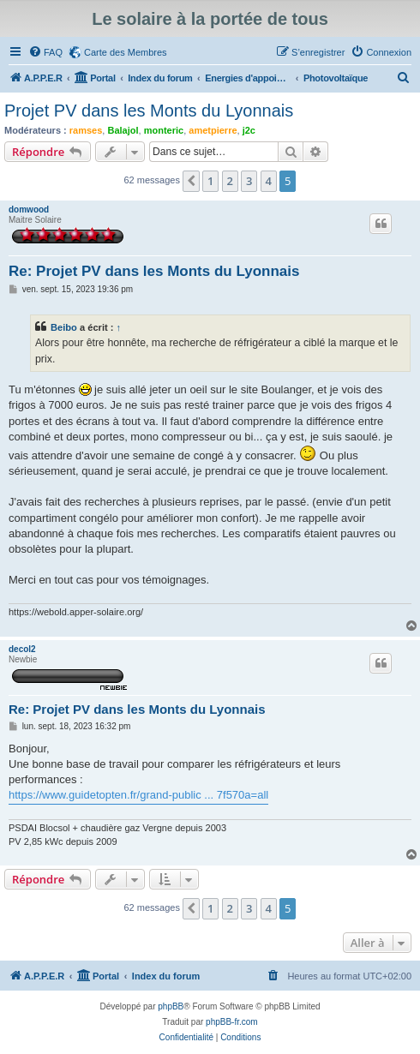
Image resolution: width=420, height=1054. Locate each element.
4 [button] (269, 181)
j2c (249, 130)
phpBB (170, 1006)
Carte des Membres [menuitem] (125, 52)
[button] (191, 181)
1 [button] (210, 181)
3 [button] (249, 181)
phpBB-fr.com (232, 1022)
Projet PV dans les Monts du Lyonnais (148, 110)
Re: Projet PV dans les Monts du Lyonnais (154, 271)
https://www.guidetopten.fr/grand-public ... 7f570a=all (138, 794)
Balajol (122, 130)
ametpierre (213, 130)
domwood (29, 209)
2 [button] (230, 181)
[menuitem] (45, 52)
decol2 (22, 649)
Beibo (64, 327)
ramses (86, 130)
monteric (163, 130)
